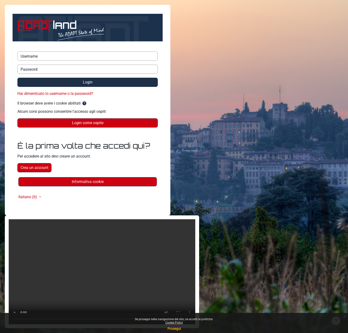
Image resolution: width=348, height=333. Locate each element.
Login (88, 82)
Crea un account (34, 167)
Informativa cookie (88, 181)
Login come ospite (87, 123)
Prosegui (174, 329)
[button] (84, 103)
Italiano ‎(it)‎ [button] (28, 197)
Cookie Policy (174, 322)
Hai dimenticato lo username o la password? (55, 93)
